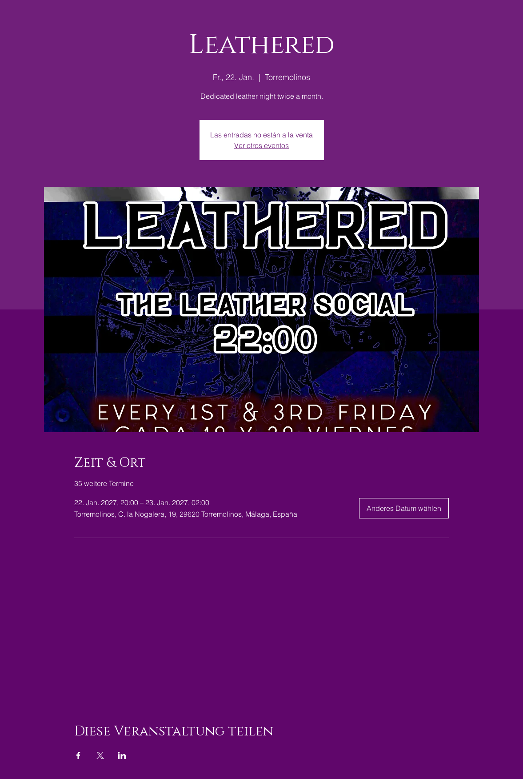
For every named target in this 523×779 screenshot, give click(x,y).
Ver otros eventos (261, 145)
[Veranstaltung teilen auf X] (100, 755)
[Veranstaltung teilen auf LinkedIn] (122, 755)
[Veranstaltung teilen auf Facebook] (78, 755)
